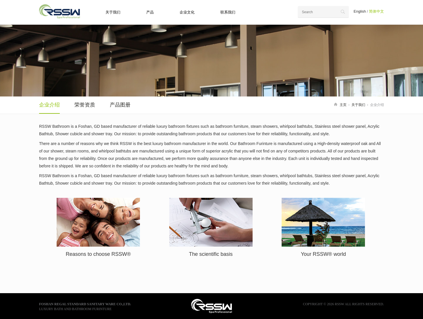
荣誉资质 (84, 105)
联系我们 (227, 12)
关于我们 (112, 12)
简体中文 (376, 11)
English (360, 11)
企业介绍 (49, 105)
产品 (150, 12)
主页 (343, 105)
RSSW (63, 11)
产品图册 (120, 105)
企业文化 (187, 12)
